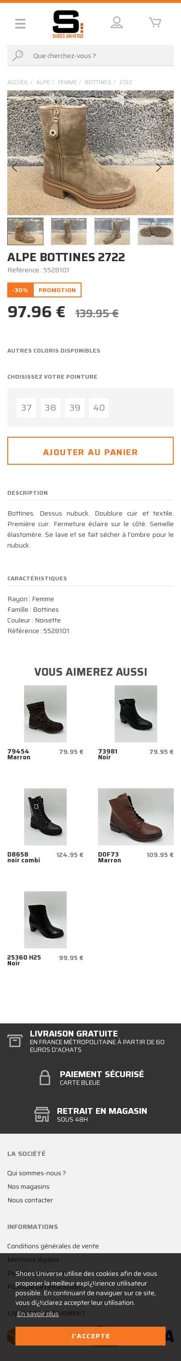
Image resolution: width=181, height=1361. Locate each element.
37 (26, 407)
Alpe (43, 82)
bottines (98, 82)
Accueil (17, 82)
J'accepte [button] (90, 1336)
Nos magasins (28, 1186)
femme (67, 82)
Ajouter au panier (90, 452)
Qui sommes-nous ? (36, 1173)
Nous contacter (30, 1200)
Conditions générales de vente (53, 1246)
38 (50, 407)
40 (99, 407)
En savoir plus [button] (38, 1313)
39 (75, 407)
